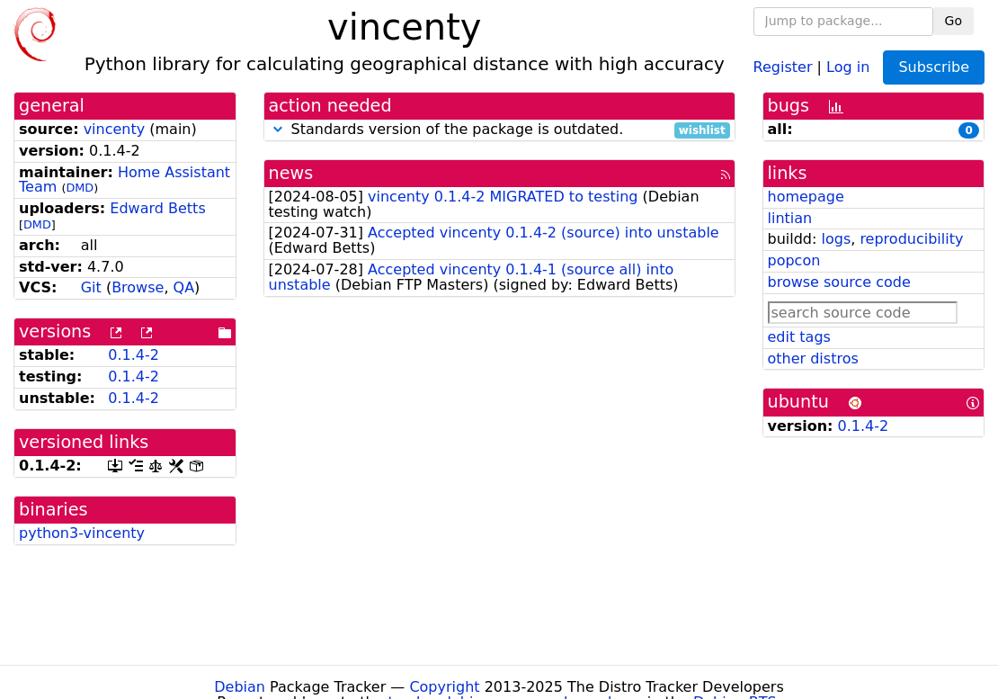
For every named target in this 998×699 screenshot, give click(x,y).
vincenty (115, 129)
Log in (847, 66)
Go (953, 20)
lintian (790, 218)
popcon (794, 260)
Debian (239, 686)
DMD (80, 187)
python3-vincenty (82, 533)
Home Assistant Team (124, 180)
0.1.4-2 (133, 354)
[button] (277, 129)
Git (91, 287)
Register (783, 66)
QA (184, 287)
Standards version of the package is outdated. (499, 130)
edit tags (799, 336)
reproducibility (911, 238)
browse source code (839, 282)
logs (836, 238)
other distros (813, 358)
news (291, 173)
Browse (137, 287)
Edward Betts (157, 208)
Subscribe (933, 67)
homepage (806, 196)
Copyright (444, 686)
